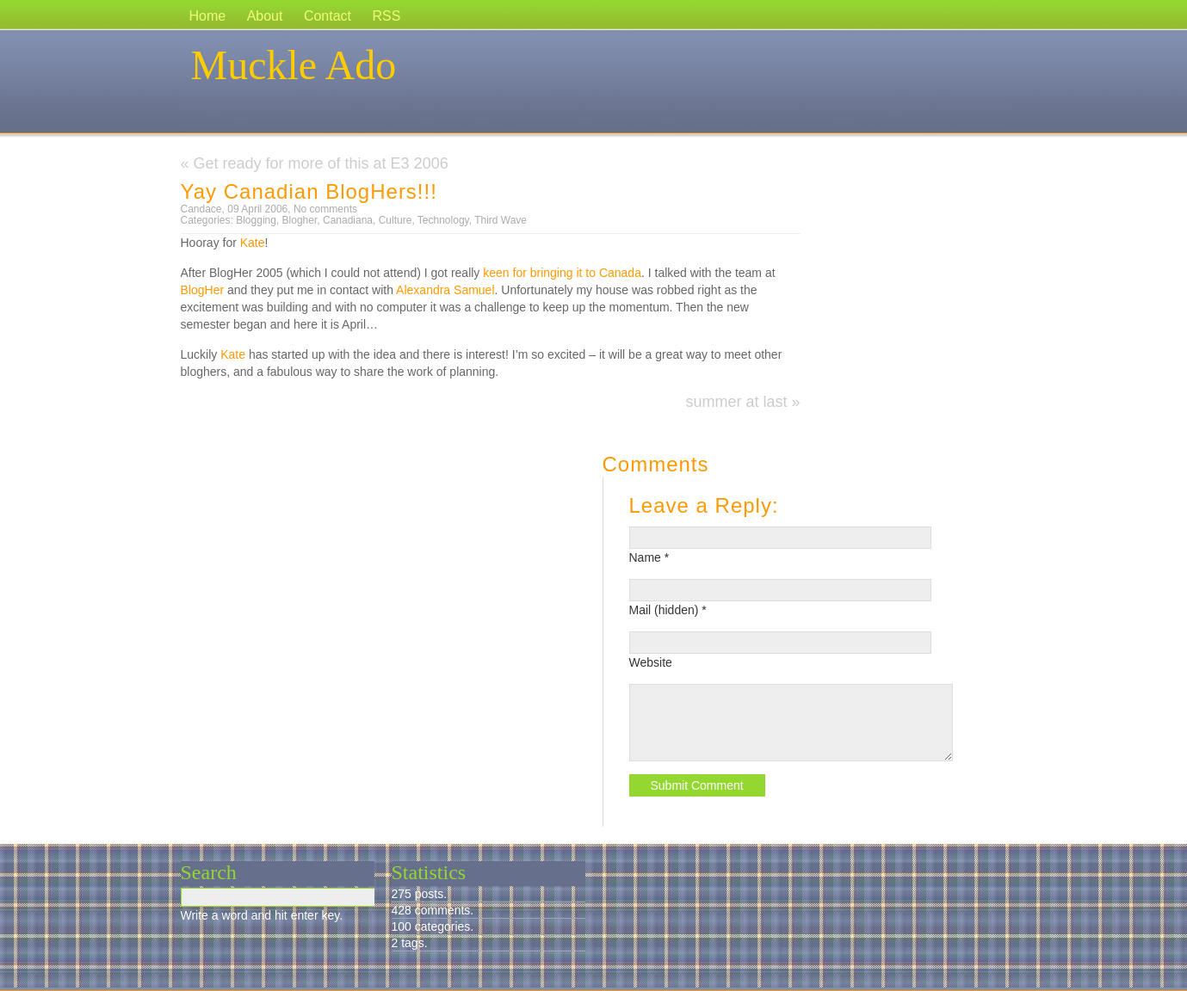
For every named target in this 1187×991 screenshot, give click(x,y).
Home (207, 16)
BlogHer (203, 290)
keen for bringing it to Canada (562, 273)
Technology (443, 220)
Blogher (300, 220)
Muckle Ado (294, 65)
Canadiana (348, 220)
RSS (387, 16)
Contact (327, 16)
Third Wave (500, 220)
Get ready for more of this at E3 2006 (321, 163)
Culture (395, 220)
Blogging (256, 220)
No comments (325, 209)
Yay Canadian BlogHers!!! (309, 191)
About (265, 16)
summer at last (736, 401)
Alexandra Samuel (445, 290)
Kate (252, 242)
